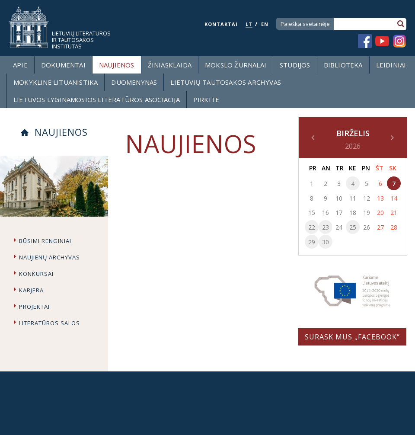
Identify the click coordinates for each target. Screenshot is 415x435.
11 (352, 198)
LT (249, 24)
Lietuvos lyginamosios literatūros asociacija (96, 99)
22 (311, 227)
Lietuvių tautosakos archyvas (225, 82)
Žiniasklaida (170, 65)
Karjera (31, 290)
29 (311, 242)
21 (393, 212)
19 (366, 212)
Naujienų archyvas (49, 257)
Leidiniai (391, 65)
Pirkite (206, 99)
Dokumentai (63, 65)
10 (338, 198)
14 (393, 198)
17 (338, 212)
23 (325, 227)
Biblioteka (343, 65)
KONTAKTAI (221, 24)
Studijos (295, 65)
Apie (20, 65)
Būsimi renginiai (45, 241)
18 (352, 212)
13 (380, 198)
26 (366, 227)
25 (352, 227)
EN (264, 24)
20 (380, 212)
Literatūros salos (49, 323)
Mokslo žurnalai (235, 65)
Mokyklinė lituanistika (55, 82)
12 (366, 198)
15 (311, 212)
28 (393, 227)
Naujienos (116, 65)
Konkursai (36, 274)
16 (325, 212)
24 (338, 227)
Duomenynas (134, 82)
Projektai (34, 306)
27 (380, 227)
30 (325, 242)
